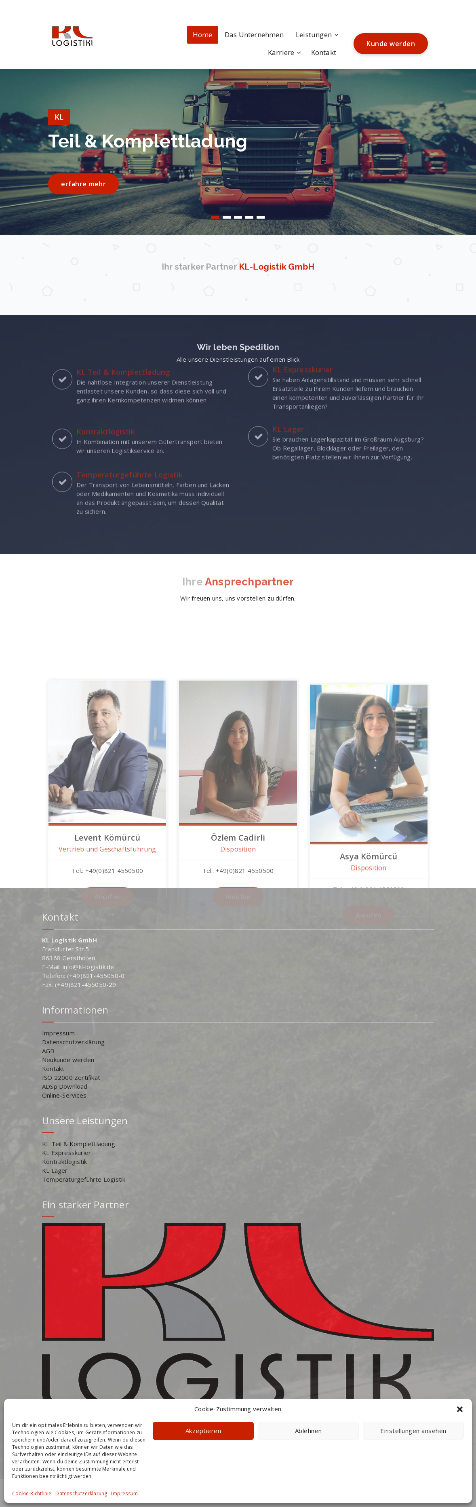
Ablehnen (308, 1431)
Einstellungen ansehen (413, 1431)
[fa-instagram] (50, 7)
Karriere (281, 52)
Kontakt (323, 52)
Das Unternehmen (254, 34)
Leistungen (314, 34)
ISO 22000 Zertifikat (71, 1077)
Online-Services (64, 1095)
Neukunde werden (68, 1060)
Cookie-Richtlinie (31, 1493)
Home (203, 34)
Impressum (124, 1493)
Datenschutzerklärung (81, 1493)
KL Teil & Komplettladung (78, 1144)
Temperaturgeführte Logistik (83, 1179)
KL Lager (55, 1170)
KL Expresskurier (66, 1153)
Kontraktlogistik (64, 1161)
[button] (460, 1409)
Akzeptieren (203, 1431)
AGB (48, 1051)
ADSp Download (65, 1086)
